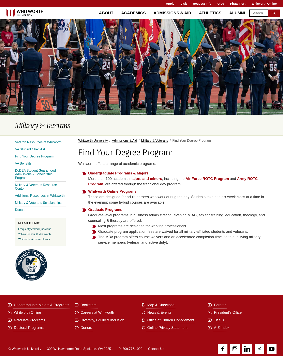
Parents (220, 305)
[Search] (264, 13)
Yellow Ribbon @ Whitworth (34, 234)
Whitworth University (93, 140)
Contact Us (156, 349)
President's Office (228, 312)
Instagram (235, 349)
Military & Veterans (154, 140)
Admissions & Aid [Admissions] (172, 13)
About (106, 13)
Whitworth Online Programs (112, 191)
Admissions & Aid (124, 140)
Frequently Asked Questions (34, 229)
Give (220, 3)
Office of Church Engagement (170, 320)
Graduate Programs (105, 210)
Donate (20, 209)
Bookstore (88, 305)
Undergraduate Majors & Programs (41, 305)
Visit (183, 3)
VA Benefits (23, 163)
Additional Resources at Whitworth (40, 195)
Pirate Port (237, 3)
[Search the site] (274, 13)
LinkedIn (247, 349)
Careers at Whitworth (97, 312)
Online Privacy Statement (167, 328)
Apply (170, 3)
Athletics (210, 13)
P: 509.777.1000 (130, 349)
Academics (133, 13)
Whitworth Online (264, 3)
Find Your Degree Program (34, 156)
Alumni (237, 13)
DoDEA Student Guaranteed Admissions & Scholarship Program (35, 174)
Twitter (259, 349)
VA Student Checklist (30, 149)
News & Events (159, 312)
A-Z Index (221, 328)
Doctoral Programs (29, 328)
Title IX (219, 320)
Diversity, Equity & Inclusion (102, 320)
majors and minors (145, 179)
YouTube (272, 349)
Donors (86, 328)
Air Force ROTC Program (207, 179)
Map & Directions (160, 305)
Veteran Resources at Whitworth (38, 142)
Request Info (202, 3)
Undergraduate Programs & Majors (118, 173)
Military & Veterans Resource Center (36, 186)
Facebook (222, 349)
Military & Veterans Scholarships (38, 202)
